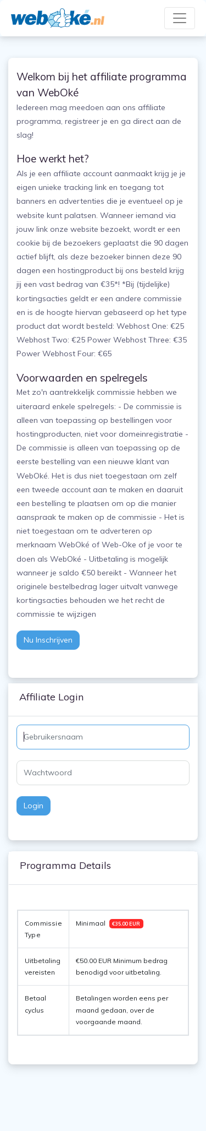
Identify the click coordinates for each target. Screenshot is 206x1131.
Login (33, 806)
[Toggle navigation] (179, 18)
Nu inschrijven (48, 640)
